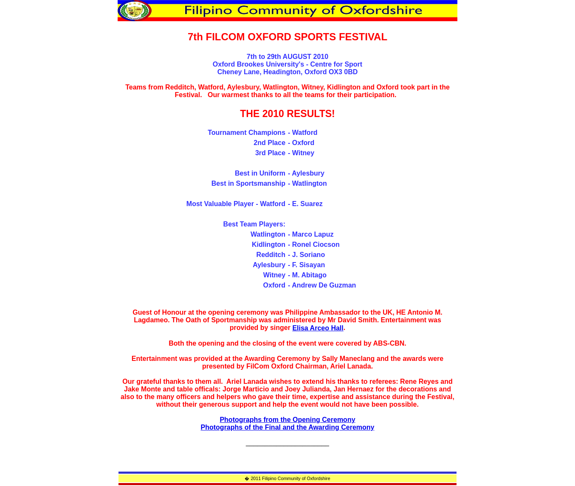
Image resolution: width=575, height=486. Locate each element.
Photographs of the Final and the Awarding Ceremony (288, 427)
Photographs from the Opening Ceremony (287, 419)
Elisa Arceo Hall (317, 328)
